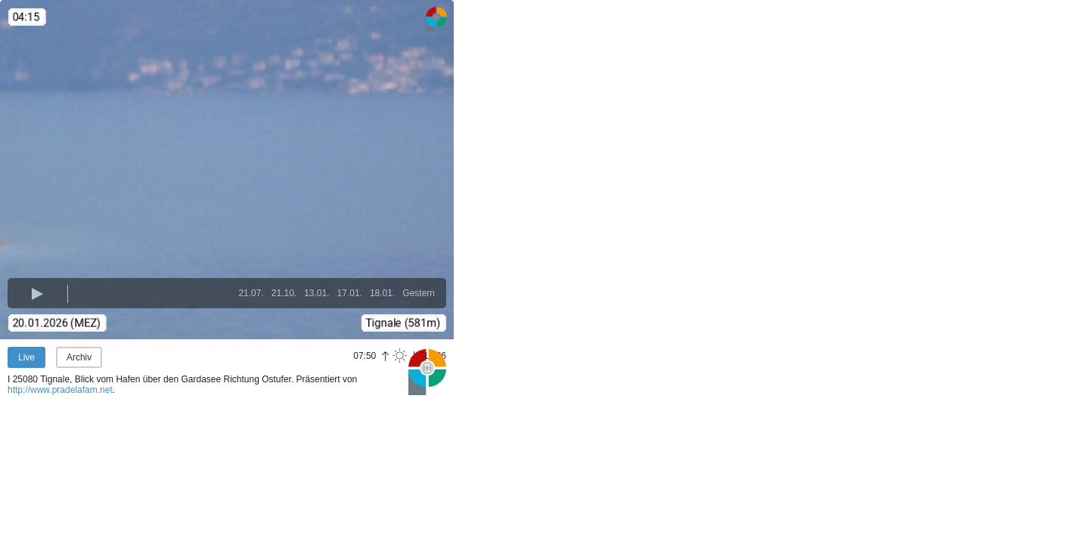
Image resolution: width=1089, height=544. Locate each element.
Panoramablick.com (427, 371)
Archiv (79, 357)
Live (26, 357)
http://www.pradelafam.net (60, 390)
